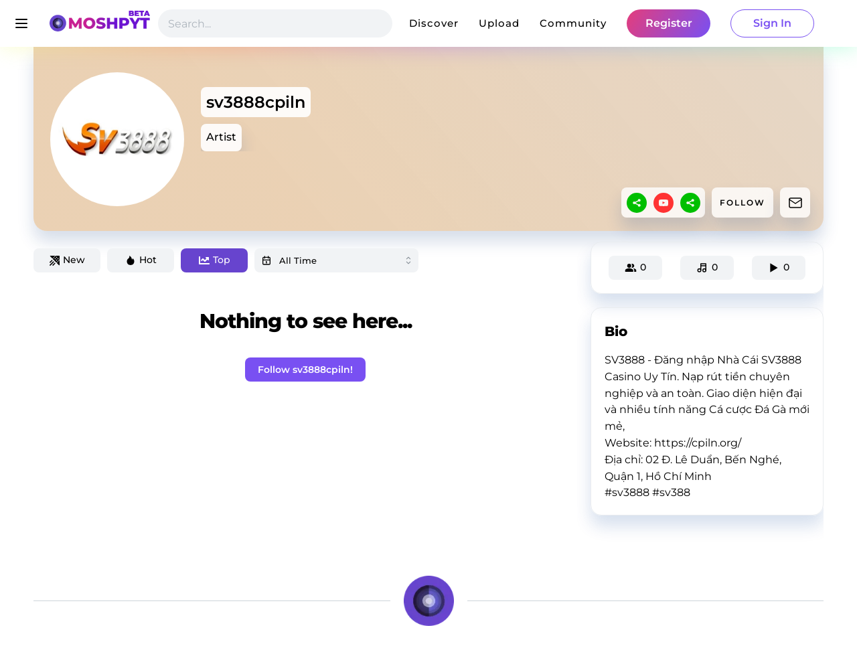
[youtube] (663, 203)
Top (214, 260)
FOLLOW (742, 202)
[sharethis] (637, 203)
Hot (141, 260)
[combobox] (336, 260)
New (67, 260)
